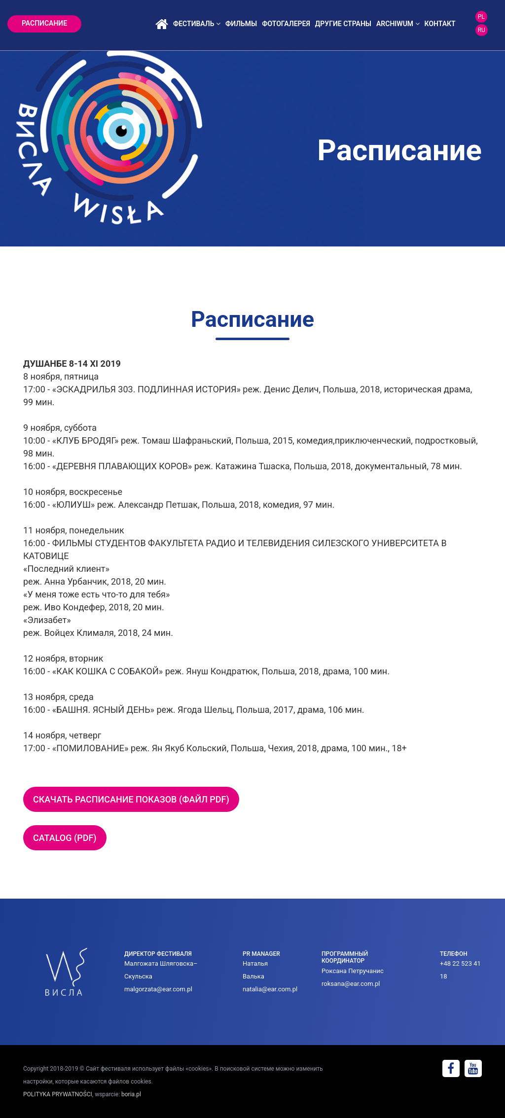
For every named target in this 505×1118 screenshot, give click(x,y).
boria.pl (131, 1094)
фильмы (241, 24)
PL (481, 16)
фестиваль (196, 24)
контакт (440, 24)
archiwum (398, 24)
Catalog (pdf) (65, 838)
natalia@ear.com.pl (270, 989)
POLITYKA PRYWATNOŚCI (57, 1094)
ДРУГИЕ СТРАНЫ (343, 24)
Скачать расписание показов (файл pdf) (131, 799)
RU (481, 30)
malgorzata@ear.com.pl (158, 989)
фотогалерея (286, 24)
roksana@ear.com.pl (351, 983)
